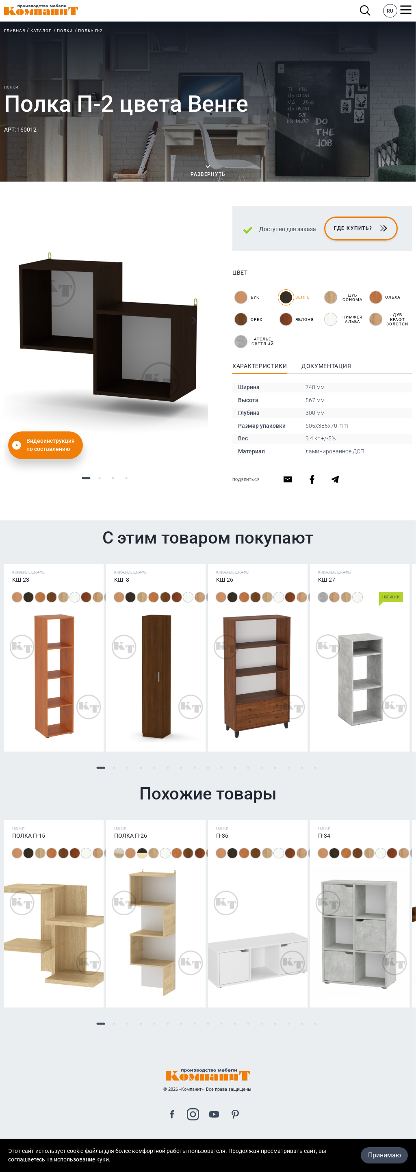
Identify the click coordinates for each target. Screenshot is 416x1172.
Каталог (41, 30)
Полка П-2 (90, 30)
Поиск (365, 10)
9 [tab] (208, 768)
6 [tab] (168, 768)
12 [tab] (248, 768)
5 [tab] (155, 768)
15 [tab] (289, 768)
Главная (14, 30)
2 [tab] (99, 478)
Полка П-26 (130, 835)
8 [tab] (195, 768)
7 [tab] (181, 768)
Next (194, 320)
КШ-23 (20, 579)
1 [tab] (86, 478)
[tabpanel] (106, 334)
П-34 (324, 835)
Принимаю (384, 1155)
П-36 (222, 835)
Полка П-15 (28, 835)
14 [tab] (275, 768)
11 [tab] (235, 768)
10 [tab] (222, 768)
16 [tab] (302, 768)
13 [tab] (262, 768)
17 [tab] (315, 768)
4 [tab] (126, 478)
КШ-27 (326, 579)
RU (390, 11)
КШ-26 (224, 579)
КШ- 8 (121, 579)
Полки (65, 30)
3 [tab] (113, 478)
